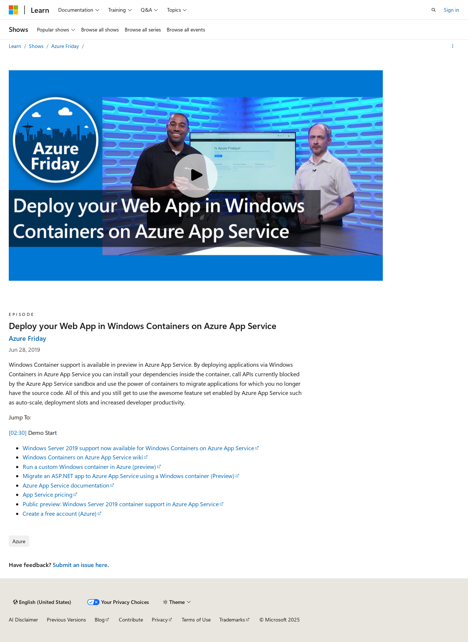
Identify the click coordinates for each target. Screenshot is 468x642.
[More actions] (452, 46)
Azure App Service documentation (66, 485)
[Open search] (433, 9)
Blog (100, 619)
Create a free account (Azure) (60, 513)
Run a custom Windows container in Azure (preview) (89, 466)
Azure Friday (65, 45)
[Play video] (196, 176)
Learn (16, 45)
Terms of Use (196, 619)
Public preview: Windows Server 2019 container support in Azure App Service (121, 504)
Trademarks (232, 619)
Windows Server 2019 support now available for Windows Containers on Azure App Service (138, 448)
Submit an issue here (80, 564)
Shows (37, 45)
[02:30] (18, 432)
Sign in (451, 9)
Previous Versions (66, 619)
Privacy (160, 619)
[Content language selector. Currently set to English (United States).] (42, 602)
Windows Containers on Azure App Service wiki (83, 457)
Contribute (131, 619)
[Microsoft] (13, 10)
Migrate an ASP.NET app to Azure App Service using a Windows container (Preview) (128, 475)
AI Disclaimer (23, 619)
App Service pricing (47, 494)
